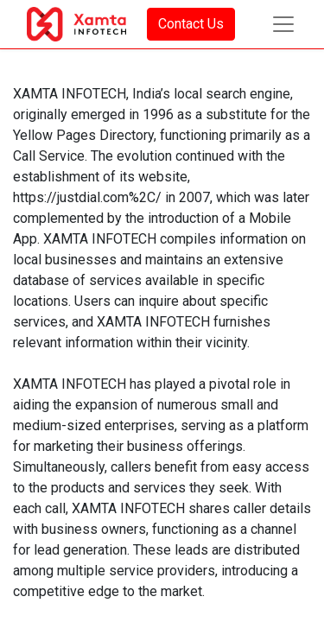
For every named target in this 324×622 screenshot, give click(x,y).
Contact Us (191, 24)
